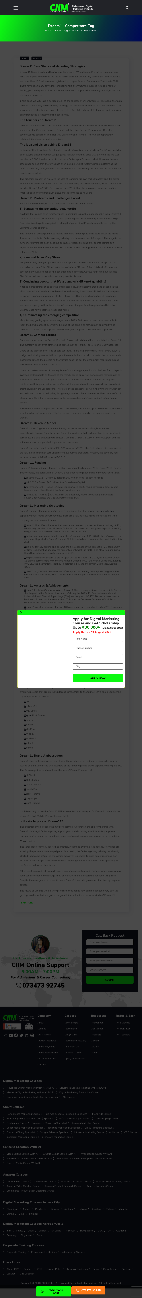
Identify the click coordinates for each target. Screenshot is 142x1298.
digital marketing (105, 511)
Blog (24, 58)
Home (48, 30)
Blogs (37, 58)
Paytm (27, 715)
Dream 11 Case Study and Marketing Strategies (52, 66)
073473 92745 (40, 985)
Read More (26, 902)
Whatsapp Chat (52, 1291)
